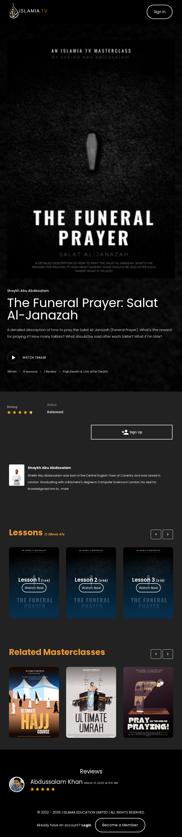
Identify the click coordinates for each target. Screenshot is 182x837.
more (64, 489)
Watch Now (34, 587)
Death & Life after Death (89, 371)
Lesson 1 (29, 579)
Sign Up (131, 432)
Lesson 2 (86, 579)
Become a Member (120, 825)
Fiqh (66, 371)
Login (86, 825)
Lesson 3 (143, 579)
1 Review (50, 371)
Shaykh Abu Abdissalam (28, 291)
